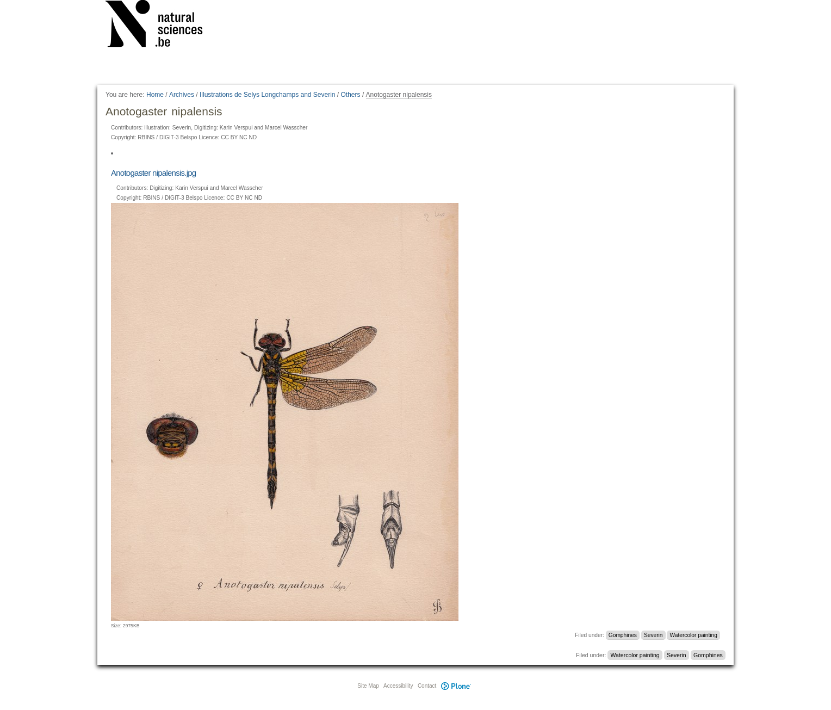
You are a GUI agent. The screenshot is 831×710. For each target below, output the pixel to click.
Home (155, 94)
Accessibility (398, 686)
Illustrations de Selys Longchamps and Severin (267, 94)
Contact (427, 686)
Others (351, 94)
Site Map (368, 686)
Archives (181, 94)
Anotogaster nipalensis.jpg (153, 172)
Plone (456, 686)
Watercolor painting (693, 635)
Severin (653, 635)
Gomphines (623, 635)
